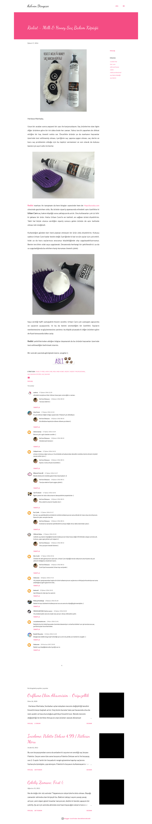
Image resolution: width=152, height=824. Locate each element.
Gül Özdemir (37, 493)
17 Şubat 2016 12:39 (45, 392)
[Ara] (116, 6)
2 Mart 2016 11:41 (52, 621)
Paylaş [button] (112, 51)
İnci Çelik (36, 512)
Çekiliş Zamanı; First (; (46, 782)
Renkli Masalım (38, 634)
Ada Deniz (36, 412)
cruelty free (113, 61)
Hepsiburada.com (91, 205)
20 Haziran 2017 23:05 (48, 644)
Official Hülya (37, 534)
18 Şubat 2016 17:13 (47, 578)
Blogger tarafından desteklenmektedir (76, 818)
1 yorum (37, 723)
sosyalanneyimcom (39, 621)
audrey (35, 392)
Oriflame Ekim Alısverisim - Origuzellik (58, 695)
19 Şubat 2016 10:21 (46, 590)
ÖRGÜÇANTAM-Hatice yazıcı (42, 611)
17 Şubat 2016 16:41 (49, 493)
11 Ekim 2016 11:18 (50, 634)
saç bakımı (113, 78)
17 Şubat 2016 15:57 (51, 473)
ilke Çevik (36, 556)
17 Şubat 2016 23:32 (49, 534)
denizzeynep (37, 431)
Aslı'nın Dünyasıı (38, 6)
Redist (30, 205)
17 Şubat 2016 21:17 (47, 512)
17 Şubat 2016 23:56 (47, 556)
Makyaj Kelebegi (38, 601)
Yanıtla (36, 407)
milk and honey (114, 67)
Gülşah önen (37, 451)
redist (111, 70)
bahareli (36, 590)
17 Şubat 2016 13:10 (47, 412)
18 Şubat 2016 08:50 (57, 399)
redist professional (115, 72)
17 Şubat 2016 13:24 (49, 431)
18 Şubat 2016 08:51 (57, 460)
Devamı (89, 723)
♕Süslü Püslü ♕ (38, 473)
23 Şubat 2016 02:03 (60, 611)
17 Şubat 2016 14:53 (49, 451)
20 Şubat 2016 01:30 (51, 601)
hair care (112, 64)
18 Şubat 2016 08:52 (57, 543)
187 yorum (38, 810)
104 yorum (38, 770)
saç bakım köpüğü (115, 75)
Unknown (36, 578)
